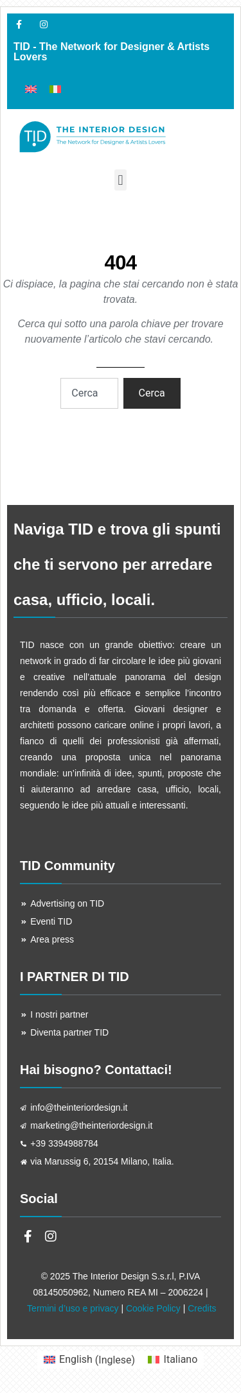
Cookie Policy (153, 1308)
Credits (202, 1308)
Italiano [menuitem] (181, 1359)
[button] (120, 180)
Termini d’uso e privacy (72, 1308)
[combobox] (89, 393)
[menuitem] (31, 89)
